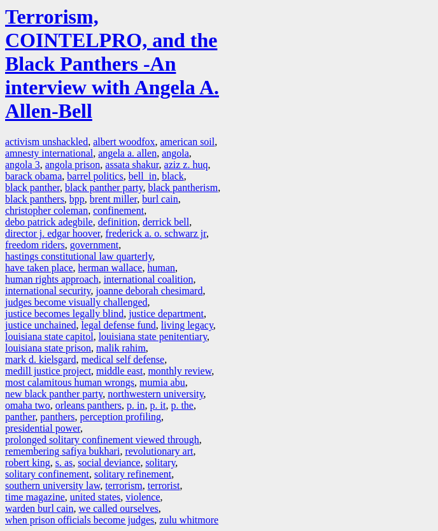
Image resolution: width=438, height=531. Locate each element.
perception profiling (121, 416)
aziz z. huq (186, 164)
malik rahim (121, 348)
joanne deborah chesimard (148, 290)
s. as (64, 462)
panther (20, 416)
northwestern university (155, 393)
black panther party (104, 187)
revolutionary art (159, 451)
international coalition (149, 279)
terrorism (124, 485)
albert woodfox (124, 141)
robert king (27, 462)
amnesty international (49, 153)
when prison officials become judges (79, 519)
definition (118, 221)
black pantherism (183, 187)
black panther (32, 187)
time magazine (35, 497)
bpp (77, 199)
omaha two (27, 405)
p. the (182, 405)
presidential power (42, 428)
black (173, 176)
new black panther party (53, 393)
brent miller (113, 199)
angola (175, 153)
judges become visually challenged (76, 302)
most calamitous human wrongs (69, 382)
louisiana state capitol (49, 336)
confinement (118, 210)
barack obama (33, 176)
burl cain (160, 199)
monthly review (179, 370)
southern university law (52, 485)
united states (95, 497)
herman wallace (110, 267)
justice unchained (40, 325)
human (161, 267)
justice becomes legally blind (64, 313)
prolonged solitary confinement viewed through (102, 439)
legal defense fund (118, 325)
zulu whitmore (188, 519)
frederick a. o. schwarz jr (156, 233)
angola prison (73, 164)
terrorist (164, 485)
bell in (143, 176)
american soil (187, 141)
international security (47, 290)
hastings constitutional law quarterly (78, 256)
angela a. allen (127, 153)
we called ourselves (119, 508)
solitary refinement (132, 474)
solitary (160, 462)
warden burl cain (39, 508)
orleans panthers (88, 405)
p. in (136, 405)
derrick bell (166, 221)
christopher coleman (46, 210)
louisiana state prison (48, 348)
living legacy (187, 325)
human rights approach (52, 279)
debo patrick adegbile (49, 221)
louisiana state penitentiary (153, 336)
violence (142, 497)
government (94, 244)
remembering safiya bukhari (62, 451)
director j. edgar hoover (53, 233)
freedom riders (35, 244)
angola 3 (22, 164)
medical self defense (123, 359)
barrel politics (95, 176)
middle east (119, 370)
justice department (166, 313)
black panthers (34, 199)
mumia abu (162, 382)
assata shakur (132, 164)
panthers (57, 416)
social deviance (109, 462)
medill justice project (48, 370)
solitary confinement (47, 474)
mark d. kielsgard (40, 359)
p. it (158, 405)
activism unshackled (46, 141)
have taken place (39, 267)
